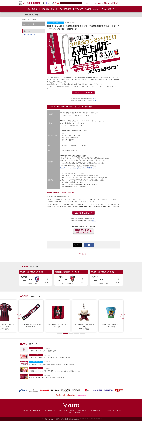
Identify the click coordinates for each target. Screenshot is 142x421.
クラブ (36, 348)
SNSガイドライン (50, 410)
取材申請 (77, 412)
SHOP (71, 3)
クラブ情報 (25, 410)
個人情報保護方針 (95, 410)
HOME (24, 19)
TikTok (53, 3)
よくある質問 (107, 410)
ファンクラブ (55, 22)
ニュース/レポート (33, 9)
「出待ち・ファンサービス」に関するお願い (75, 349)
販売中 (47, 279)
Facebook (51, 3)
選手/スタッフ (78, 9)
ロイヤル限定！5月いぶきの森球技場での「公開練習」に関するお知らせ (75, 363)
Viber (46, 3)
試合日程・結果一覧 (29, 35)
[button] (123, 316)
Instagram (55, 3)
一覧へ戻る (83, 254)
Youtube (58, 3)
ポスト (77, 245)
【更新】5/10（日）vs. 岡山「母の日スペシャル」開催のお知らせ (75, 356)
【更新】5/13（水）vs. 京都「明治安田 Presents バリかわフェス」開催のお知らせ (75, 369)
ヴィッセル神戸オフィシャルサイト (30, 3)
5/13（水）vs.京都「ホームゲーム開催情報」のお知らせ (75, 376)
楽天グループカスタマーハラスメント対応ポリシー (72, 410)
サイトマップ (67, 412)
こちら (94, 98)
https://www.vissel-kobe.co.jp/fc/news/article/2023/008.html (78, 168)
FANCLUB (78, 3)
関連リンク (118, 410)
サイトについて (37, 410)
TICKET (64, 3)
